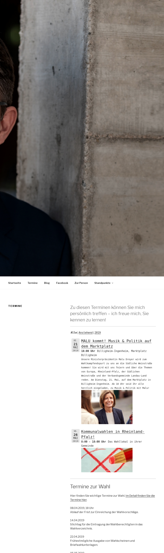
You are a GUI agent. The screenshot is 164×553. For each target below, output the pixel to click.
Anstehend (86, 332)
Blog (47, 282)
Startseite (14, 282)
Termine (33, 282)
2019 (98, 332)
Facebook (62, 282)
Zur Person (81, 282)
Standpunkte (104, 282)
